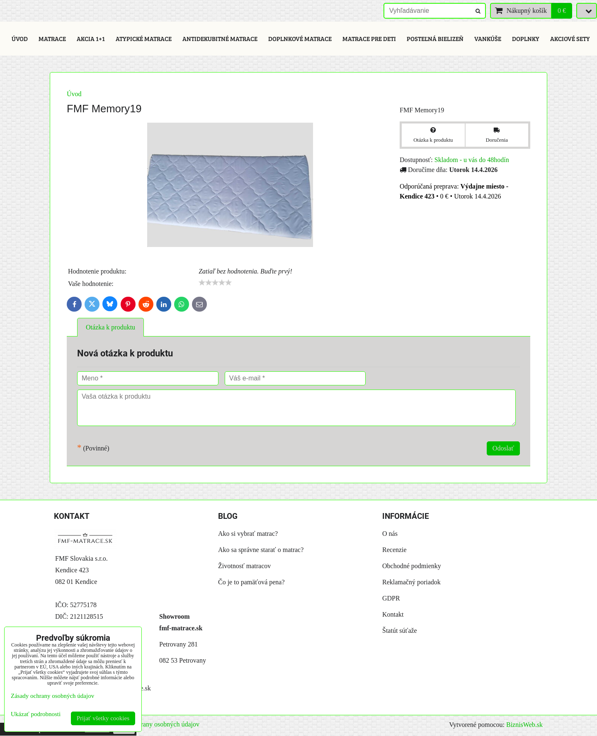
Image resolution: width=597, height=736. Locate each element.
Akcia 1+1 (91, 38)
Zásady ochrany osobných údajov (154, 724)
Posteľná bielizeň (435, 38)
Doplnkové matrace (300, 38)
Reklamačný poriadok (411, 582)
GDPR (391, 598)
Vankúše (487, 38)
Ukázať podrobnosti (36, 714)
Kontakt (393, 614)
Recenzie (394, 549)
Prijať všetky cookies (103, 718)
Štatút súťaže (399, 630)
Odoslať (503, 448)
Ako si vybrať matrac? (248, 533)
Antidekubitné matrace (219, 38)
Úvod (20, 38)
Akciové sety (570, 38)
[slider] (215, 282)
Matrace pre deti (369, 38)
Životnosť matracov (244, 565)
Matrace (52, 38)
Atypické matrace (144, 38)
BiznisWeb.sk (524, 724)
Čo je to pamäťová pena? (251, 582)
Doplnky (525, 38)
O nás (390, 533)
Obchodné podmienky (411, 565)
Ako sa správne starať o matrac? (260, 549)
